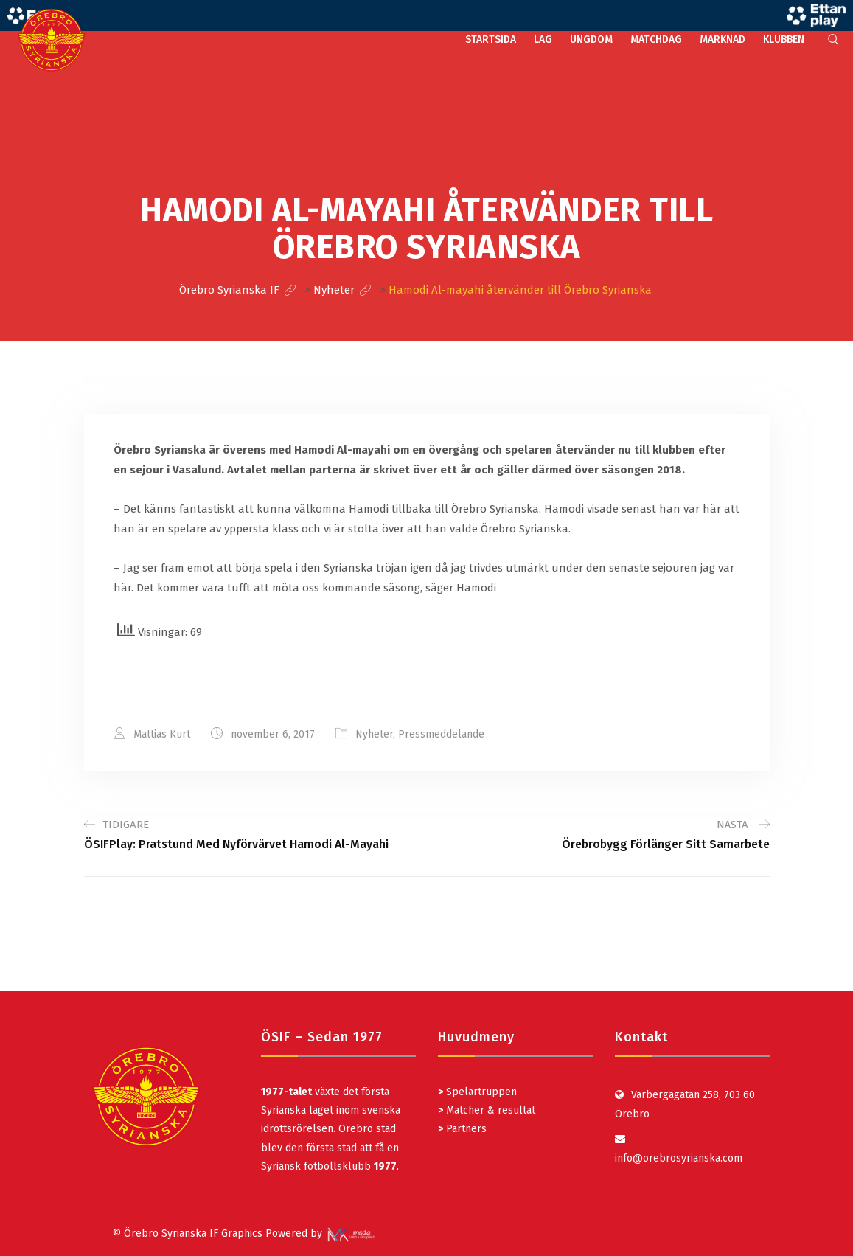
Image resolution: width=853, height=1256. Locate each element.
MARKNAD (722, 39)
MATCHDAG (656, 39)
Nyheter (374, 734)
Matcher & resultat (486, 1110)
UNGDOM (591, 39)
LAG (543, 39)
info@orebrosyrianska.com (678, 1158)
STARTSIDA (490, 39)
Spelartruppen (480, 1092)
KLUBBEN (783, 39)
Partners (462, 1129)
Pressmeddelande (441, 734)
